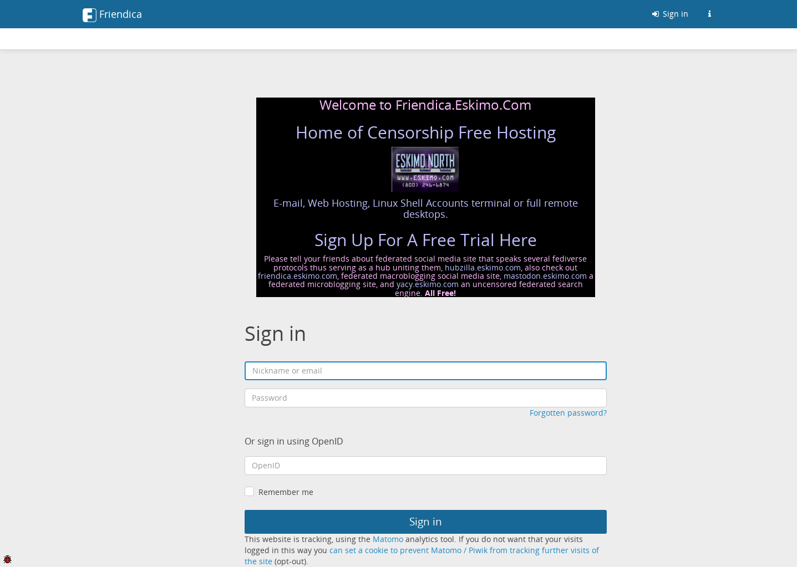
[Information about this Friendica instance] (710, 14)
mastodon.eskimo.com (545, 275)
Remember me (285, 492)
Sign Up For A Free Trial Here (425, 239)
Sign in (669, 13)
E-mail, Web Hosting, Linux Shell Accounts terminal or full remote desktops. (425, 208)
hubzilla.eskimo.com (483, 267)
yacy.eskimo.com (428, 284)
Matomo (388, 539)
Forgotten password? (568, 412)
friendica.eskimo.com (297, 275)
